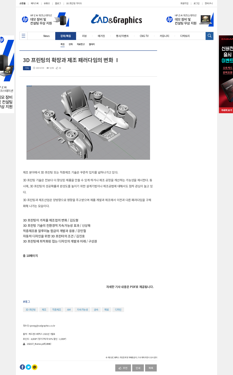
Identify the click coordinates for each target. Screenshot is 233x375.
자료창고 (81, 44)
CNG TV (144, 36)
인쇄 (138, 368)
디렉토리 (185, 36)
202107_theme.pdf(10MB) (37, 343)
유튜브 (47, 3)
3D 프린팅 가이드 (74, 3)
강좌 (71, 44)
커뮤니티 (164, 36)
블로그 (58, 3)
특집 (63, 44)
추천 (123, 368)
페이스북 (35, 3)
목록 (151, 368)
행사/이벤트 (122, 36)
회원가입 (184, 3)
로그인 (197, 3)
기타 (27, 68)
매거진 (101, 36)
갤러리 (92, 44)
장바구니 (209, 3)
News (46, 36)
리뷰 (84, 36)
